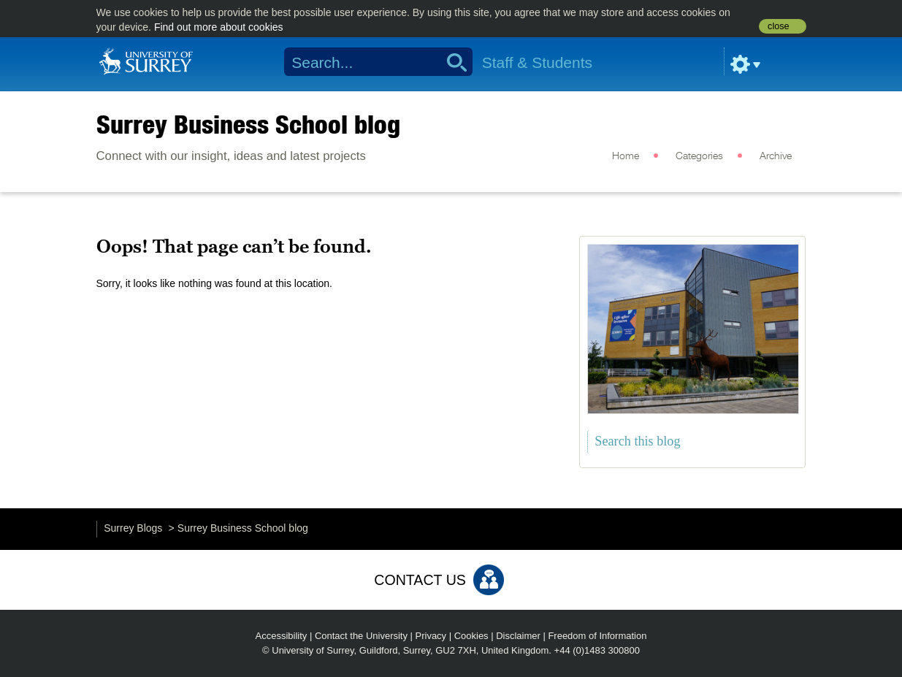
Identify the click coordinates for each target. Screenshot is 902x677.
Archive (776, 156)
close (778, 26)
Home (625, 156)
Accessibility (281, 635)
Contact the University (361, 635)
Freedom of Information (597, 635)
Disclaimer (518, 635)
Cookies (471, 635)
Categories (699, 156)
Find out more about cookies (218, 27)
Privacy (431, 635)
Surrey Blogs (133, 528)
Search (451, 62)
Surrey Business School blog (248, 124)
